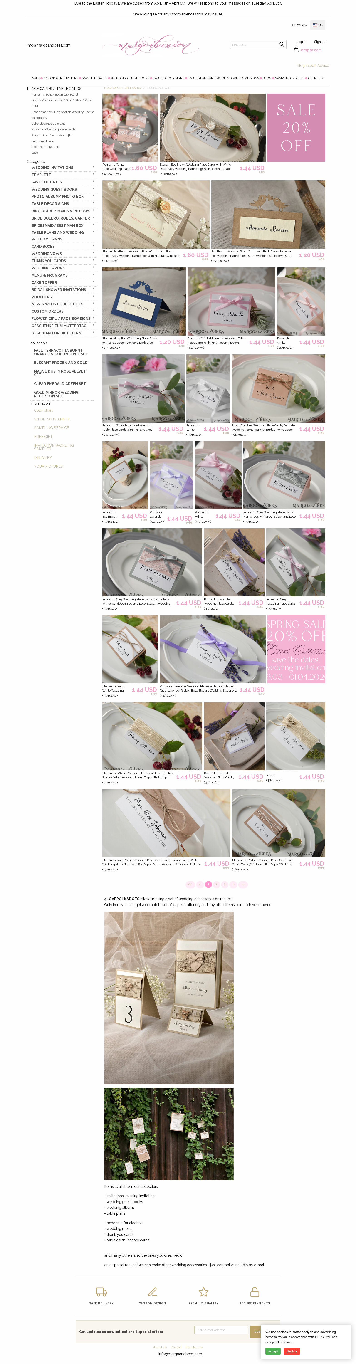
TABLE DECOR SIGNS (168, 78)
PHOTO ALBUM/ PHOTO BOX (58, 196)
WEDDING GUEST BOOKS (130, 78)
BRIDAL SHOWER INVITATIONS (59, 290)
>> (243, 884)
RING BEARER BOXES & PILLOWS (61, 211)
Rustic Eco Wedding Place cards (53, 129)
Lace (35, 152)
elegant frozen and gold (61, 363)
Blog (301, 65)
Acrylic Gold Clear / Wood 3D (52, 135)
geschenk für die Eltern (56, 333)
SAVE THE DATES (94, 78)
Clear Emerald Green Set (60, 384)
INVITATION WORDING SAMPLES (54, 447)
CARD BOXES (43, 246)
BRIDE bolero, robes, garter (61, 218)
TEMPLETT (41, 175)
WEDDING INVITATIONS (60, 78)
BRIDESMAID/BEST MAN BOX (57, 225)
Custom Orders (48, 311)
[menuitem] (36, 78)
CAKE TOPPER (44, 282)
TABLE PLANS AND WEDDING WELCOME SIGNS (223, 78)
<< (190, 884)
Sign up (320, 42)
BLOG (267, 78)
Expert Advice (317, 65)
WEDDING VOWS (47, 254)
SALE (36, 78)
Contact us (316, 78)
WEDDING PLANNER (52, 419)
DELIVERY (43, 457)
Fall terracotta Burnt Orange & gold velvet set (61, 352)
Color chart (43, 410)
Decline (292, 1351)
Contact (176, 1347)
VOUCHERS (42, 297)
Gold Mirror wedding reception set (56, 394)
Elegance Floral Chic (45, 146)
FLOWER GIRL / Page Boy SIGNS (61, 318)
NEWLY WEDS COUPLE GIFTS (57, 304)
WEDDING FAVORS (48, 268)
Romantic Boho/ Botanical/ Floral (55, 94)
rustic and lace (43, 141)
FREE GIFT (43, 437)
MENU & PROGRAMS (50, 275)
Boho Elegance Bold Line (48, 123)
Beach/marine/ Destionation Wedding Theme (63, 112)
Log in (301, 42)
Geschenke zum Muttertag (59, 326)
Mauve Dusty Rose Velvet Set (60, 373)
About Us (160, 1347)
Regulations (194, 1347)
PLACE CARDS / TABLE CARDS (122, 87)
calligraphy (39, 117)
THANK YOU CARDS (49, 261)
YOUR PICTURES (48, 466)
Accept (273, 1351)
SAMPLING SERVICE (289, 78)
